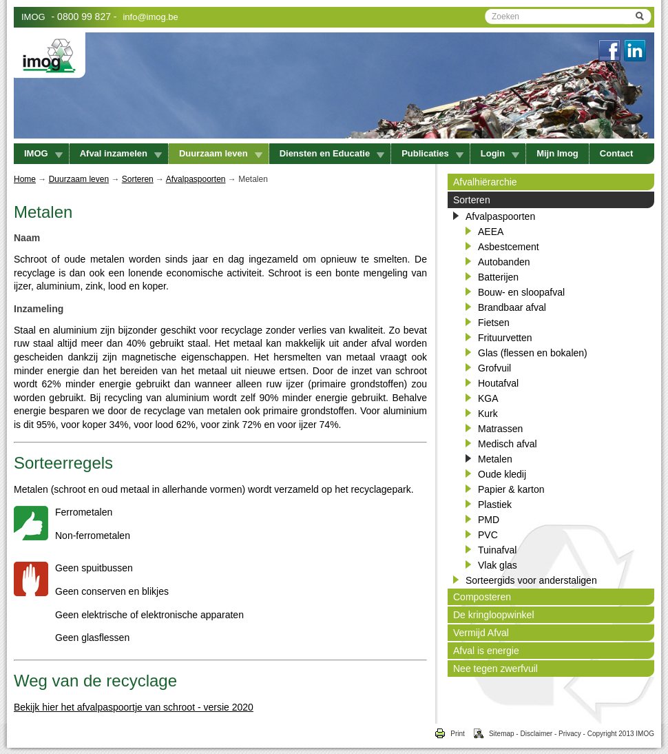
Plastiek (495, 504)
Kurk (488, 413)
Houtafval (498, 383)
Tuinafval (497, 550)
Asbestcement (508, 246)
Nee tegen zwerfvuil (495, 668)
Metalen (495, 459)
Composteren (482, 596)
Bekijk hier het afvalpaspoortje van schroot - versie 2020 (133, 707)
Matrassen (500, 428)
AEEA (490, 231)
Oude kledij (502, 474)
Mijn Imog (557, 153)
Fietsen (494, 322)
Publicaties (432, 153)
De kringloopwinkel (493, 614)
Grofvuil (494, 368)
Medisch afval (507, 443)
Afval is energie (486, 650)
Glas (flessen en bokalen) (532, 352)
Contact (616, 153)
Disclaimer (536, 733)
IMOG (33, 17)
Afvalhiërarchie (485, 181)
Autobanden (504, 261)
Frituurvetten (505, 337)
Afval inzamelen (121, 153)
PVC (488, 534)
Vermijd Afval (481, 632)
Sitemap (489, 733)
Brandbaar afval (512, 307)
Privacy (570, 733)
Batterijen (498, 277)
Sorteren (138, 179)
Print (449, 733)
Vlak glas (497, 565)
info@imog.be (150, 17)
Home (25, 179)
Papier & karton (511, 489)
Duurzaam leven (220, 153)
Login (500, 153)
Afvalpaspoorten (196, 179)
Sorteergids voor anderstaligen (531, 580)
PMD (488, 519)
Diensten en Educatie (332, 153)
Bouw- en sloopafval (521, 292)
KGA (488, 398)
